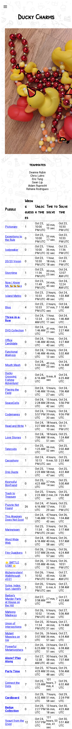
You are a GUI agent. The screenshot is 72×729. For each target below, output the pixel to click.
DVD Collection (14, 330)
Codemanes (12, 414)
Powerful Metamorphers (14, 648)
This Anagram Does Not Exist (14, 518)
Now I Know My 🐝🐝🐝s (13, 284)
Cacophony (12, 460)
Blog (8, 307)
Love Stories (13, 437)
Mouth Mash (12, 365)
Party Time (12, 671)
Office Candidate (11, 342)
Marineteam (12, 529)
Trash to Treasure (10, 495)
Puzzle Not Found (12, 506)
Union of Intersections (13, 625)
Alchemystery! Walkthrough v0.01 (14, 576)
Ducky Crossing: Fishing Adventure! (11, 378)
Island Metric (13, 296)
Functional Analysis (11, 353)
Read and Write (14, 426)
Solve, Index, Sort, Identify (13, 587)
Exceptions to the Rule (13, 238)
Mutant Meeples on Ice (12, 637)
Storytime (11, 272)
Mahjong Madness (11, 613)
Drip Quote (11, 472)
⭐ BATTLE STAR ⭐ (12, 564)
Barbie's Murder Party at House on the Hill (13, 600)
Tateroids (11, 449)
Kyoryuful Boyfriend (11, 483)
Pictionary (11, 226)
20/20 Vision (13, 261)
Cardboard (12, 697)
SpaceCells (12, 403)
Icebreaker (11, 249)
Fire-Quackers (14, 552)
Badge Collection (12, 709)
